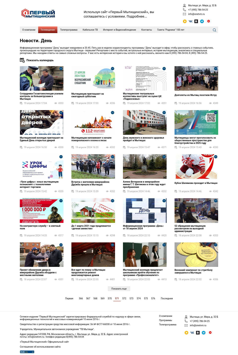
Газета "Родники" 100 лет (170, 29)
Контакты (146, 29)
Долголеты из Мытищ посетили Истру (196, 95)
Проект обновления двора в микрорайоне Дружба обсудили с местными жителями (38, 272)
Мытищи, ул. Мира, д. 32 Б (202, 5)
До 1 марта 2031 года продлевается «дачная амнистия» (91, 227)
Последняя (167, 298)
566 (81, 298)
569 (103, 298)
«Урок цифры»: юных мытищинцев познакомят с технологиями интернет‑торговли (39, 184)
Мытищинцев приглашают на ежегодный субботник (87, 95)
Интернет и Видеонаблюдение (119, 29)
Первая (69, 298)
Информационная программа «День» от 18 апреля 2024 (143, 227)
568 (95, 298)
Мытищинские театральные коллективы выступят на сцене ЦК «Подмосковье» (142, 96)
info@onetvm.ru (196, 14)
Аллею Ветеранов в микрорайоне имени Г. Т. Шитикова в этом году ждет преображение (144, 184)
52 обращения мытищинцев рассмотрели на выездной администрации (190, 228)
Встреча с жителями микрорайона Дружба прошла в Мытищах (90, 183)
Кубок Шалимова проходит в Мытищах (196, 183)
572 (124, 298)
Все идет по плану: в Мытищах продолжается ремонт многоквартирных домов (88, 272)
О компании (28, 29)
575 (146, 298)
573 (132, 298)
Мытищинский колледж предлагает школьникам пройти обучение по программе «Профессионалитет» (143, 272)
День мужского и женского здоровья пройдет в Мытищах (143, 139)
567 (88, 298)
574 (139, 298)
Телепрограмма (68, 29)
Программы (165, 320)
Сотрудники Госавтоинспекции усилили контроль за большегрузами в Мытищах (41, 96)
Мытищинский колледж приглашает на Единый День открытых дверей (41, 139)
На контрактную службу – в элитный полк (40, 227)
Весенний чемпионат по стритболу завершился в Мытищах (194, 271)
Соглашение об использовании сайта (40, 346)
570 (110, 298)
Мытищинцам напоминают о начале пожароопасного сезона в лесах (91, 139)
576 (153, 298)
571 (117, 298)
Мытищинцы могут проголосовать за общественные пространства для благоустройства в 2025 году (195, 140)
